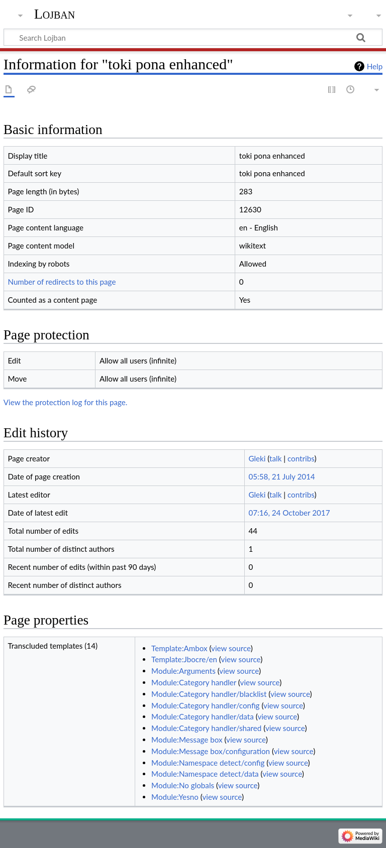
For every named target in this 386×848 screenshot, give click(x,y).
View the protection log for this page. (66, 402)
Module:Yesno (175, 796)
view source (231, 648)
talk (275, 458)
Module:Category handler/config (205, 705)
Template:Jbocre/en (184, 659)
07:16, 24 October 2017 (289, 512)
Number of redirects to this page (62, 281)
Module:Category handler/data (202, 716)
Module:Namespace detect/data (205, 773)
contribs (300, 458)
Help (374, 66)
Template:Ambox (179, 648)
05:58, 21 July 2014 (281, 476)
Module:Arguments (183, 670)
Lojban (54, 14)
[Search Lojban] (193, 37)
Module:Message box (186, 739)
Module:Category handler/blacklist (208, 693)
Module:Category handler (193, 682)
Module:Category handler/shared (206, 728)
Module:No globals (182, 785)
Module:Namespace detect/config (207, 762)
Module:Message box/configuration (210, 751)
